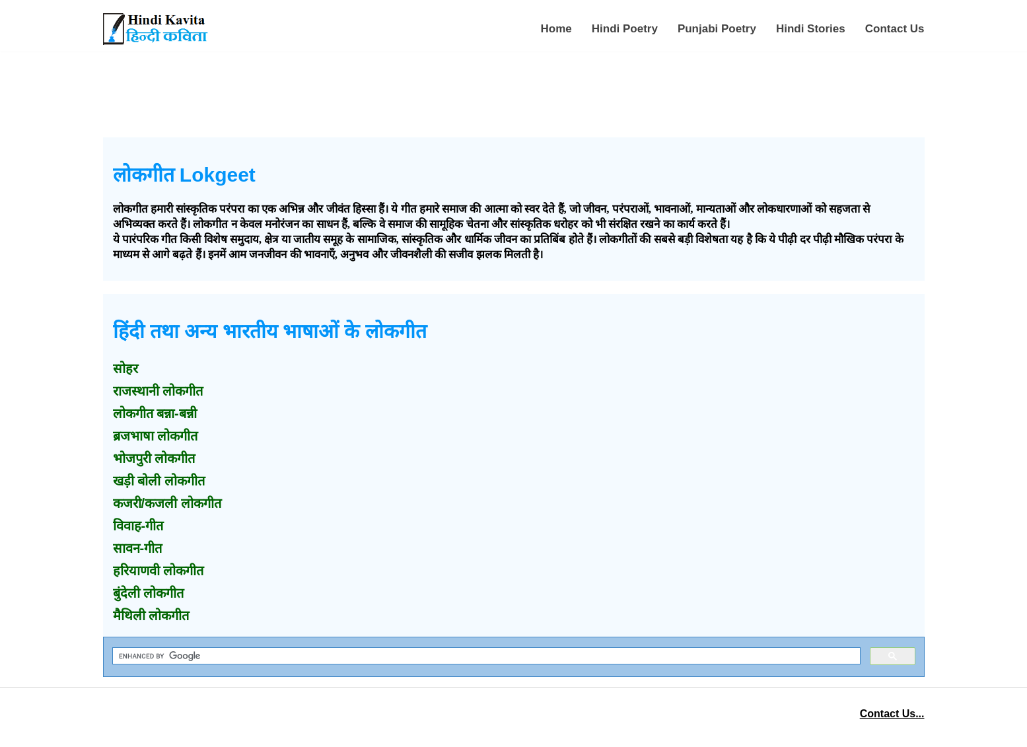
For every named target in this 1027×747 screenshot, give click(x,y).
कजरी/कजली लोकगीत (167, 503)
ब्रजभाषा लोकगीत (155, 436)
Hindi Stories (810, 28)
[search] (485, 656)
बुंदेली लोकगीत (148, 593)
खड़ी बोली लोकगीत (159, 481)
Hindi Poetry (625, 28)
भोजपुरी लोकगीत (154, 458)
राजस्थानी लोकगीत (158, 391)
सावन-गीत (137, 548)
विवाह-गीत (138, 525)
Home (556, 28)
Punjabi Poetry (717, 28)
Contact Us (895, 28)
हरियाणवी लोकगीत (158, 570)
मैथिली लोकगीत (151, 615)
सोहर (125, 368)
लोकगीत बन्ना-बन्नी (155, 413)
